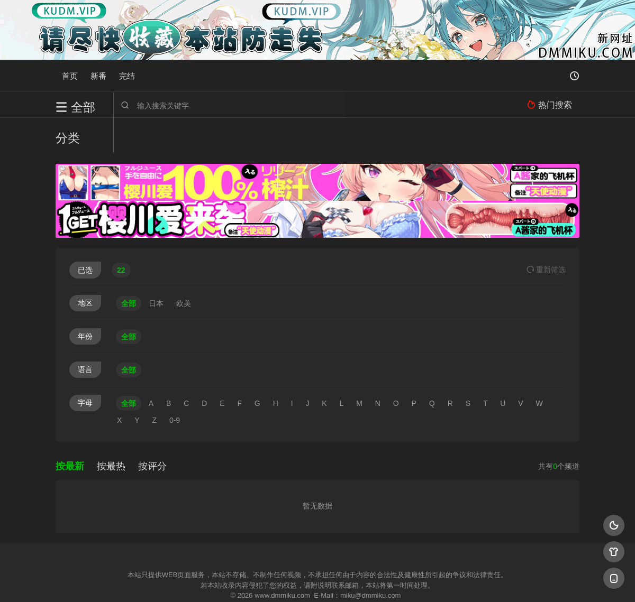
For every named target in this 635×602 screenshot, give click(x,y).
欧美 (183, 268)
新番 (98, 75)
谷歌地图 (403, 581)
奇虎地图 (360, 581)
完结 (127, 75)
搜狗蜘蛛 (317, 581)
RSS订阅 (189, 581)
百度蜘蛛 (232, 581)
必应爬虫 (446, 581)
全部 (128, 268)
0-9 (174, 385)
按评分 (152, 430)
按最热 (111, 430)
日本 (156, 268)
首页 (70, 75)
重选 (546, 234)
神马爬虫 (275, 581)
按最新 (70, 430)
